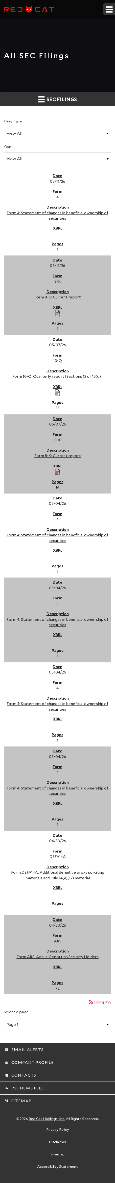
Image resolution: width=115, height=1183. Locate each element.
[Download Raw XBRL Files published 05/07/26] (58, 392)
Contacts (20, 1075)
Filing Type (13, 121)
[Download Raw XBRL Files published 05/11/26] (58, 313)
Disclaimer (57, 1142)
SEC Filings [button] (57, 99)
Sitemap (18, 1100)
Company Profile (29, 1062)
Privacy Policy (57, 1130)
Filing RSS (99, 1001)
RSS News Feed (25, 1087)
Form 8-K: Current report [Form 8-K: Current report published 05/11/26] (57, 297)
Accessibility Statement (57, 1167)
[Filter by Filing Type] (57, 133)
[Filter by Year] (57, 158)
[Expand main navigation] (109, 9)
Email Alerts (24, 1049)
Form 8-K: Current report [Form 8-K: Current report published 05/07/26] (57, 455)
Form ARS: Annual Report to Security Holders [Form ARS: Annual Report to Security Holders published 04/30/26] (58, 956)
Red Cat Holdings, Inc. (47, 1118)
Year (7, 146)
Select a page (16, 1011)
